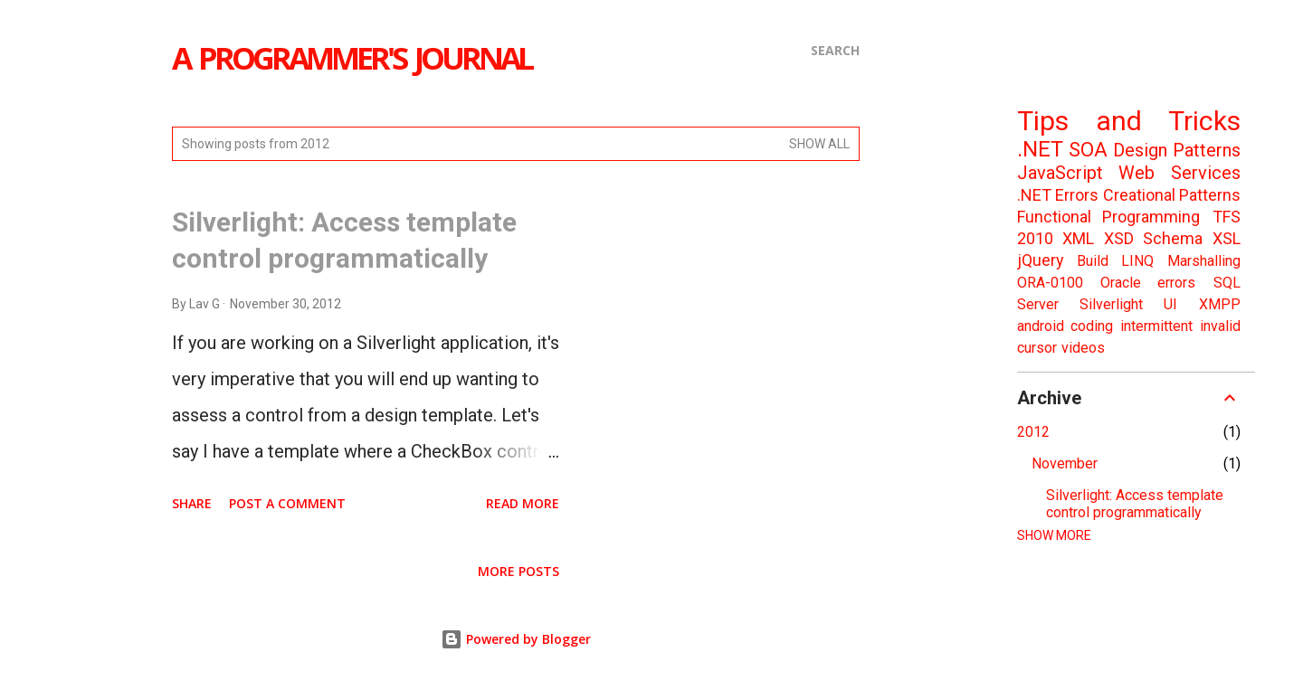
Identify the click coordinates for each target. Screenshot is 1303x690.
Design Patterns (1177, 150)
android (1040, 326)
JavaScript (1060, 173)
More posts (518, 571)
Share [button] (192, 503)
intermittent (1156, 326)
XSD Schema (1153, 238)
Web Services (1179, 173)
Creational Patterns (1172, 194)
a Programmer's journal (351, 58)
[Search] (835, 50)
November (1065, 463)
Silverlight (1111, 304)
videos (1083, 347)
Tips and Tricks (1129, 121)
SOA (1088, 149)
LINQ (1137, 260)
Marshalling (1204, 260)
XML (1078, 238)
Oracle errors (1147, 282)
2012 (1033, 431)
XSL (1227, 238)
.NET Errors (1058, 194)
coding (1091, 326)
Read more (522, 503)
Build (1092, 260)
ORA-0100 (1050, 282)
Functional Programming (1109, 216)
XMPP (1220, 304)
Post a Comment (287, 503)
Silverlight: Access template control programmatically (1134, 504)
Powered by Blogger (516, 638)
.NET (1040, 149)
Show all (819, 144)
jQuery (1040, 259)
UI (1170, 304)
